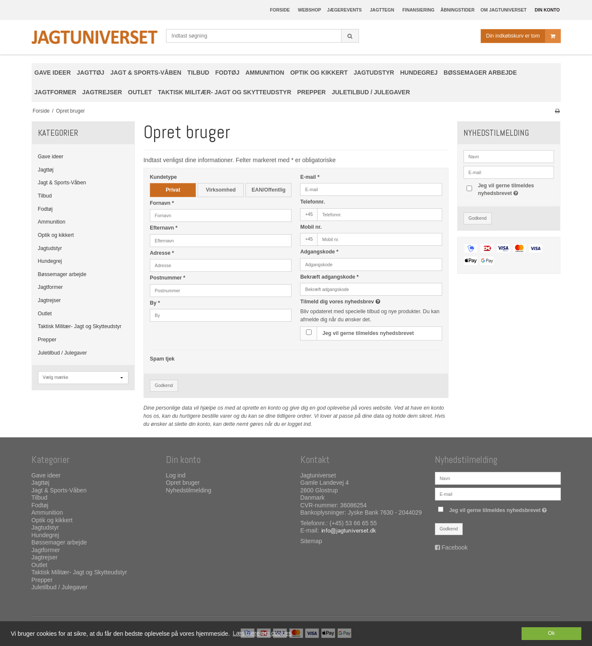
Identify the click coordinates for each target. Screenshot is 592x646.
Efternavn (164, 228)
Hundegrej (50, 261)
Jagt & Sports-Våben (62, 183)
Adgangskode (319, 252)
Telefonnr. (312, 202)
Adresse (162, 253)
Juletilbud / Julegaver (62, 353)
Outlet (45, 314)
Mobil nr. (310, 227)
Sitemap (311, 541)
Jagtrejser (49, 300)
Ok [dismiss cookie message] (551, 633)
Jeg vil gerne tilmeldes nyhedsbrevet (368, 333)
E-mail (309, 177)
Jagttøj (46, 170)
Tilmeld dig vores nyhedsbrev (370, 302)
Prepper (47, 340)
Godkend (164, 385)
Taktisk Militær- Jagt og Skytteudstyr (80, 326)
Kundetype (163, 177)
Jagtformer (50, 287)
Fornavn (162, 203)
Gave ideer (51, 157)
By (155, 303)
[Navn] (498, 477)
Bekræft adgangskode (329, 277)
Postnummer (167, 278)
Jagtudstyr (50, 248)
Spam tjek (162, 359)
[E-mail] (498, 493)
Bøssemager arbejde (62, 274)
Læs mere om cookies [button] (262, 633)
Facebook (454, 547)
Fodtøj (45, 209)
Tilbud (45, 196)
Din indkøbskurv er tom (523, 36)
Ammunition (52, 222)
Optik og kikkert (56, 235)
